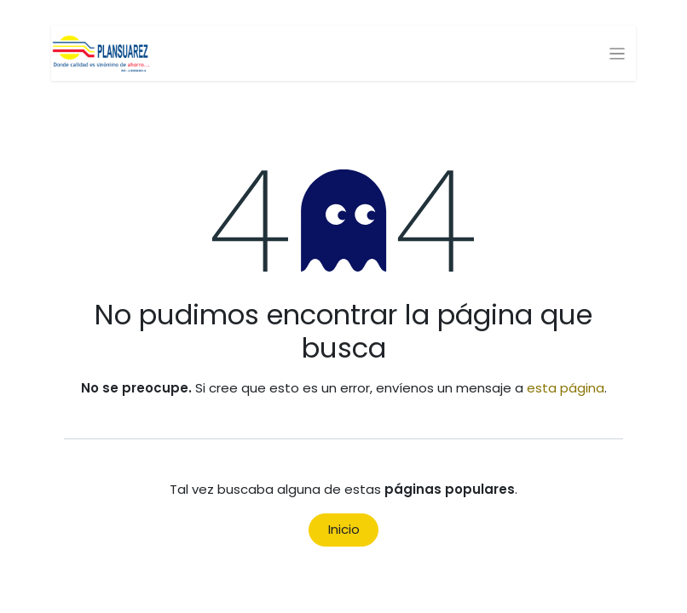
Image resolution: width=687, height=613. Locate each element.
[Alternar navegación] (617, 53)
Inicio (344, 529)
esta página (565, 388)
